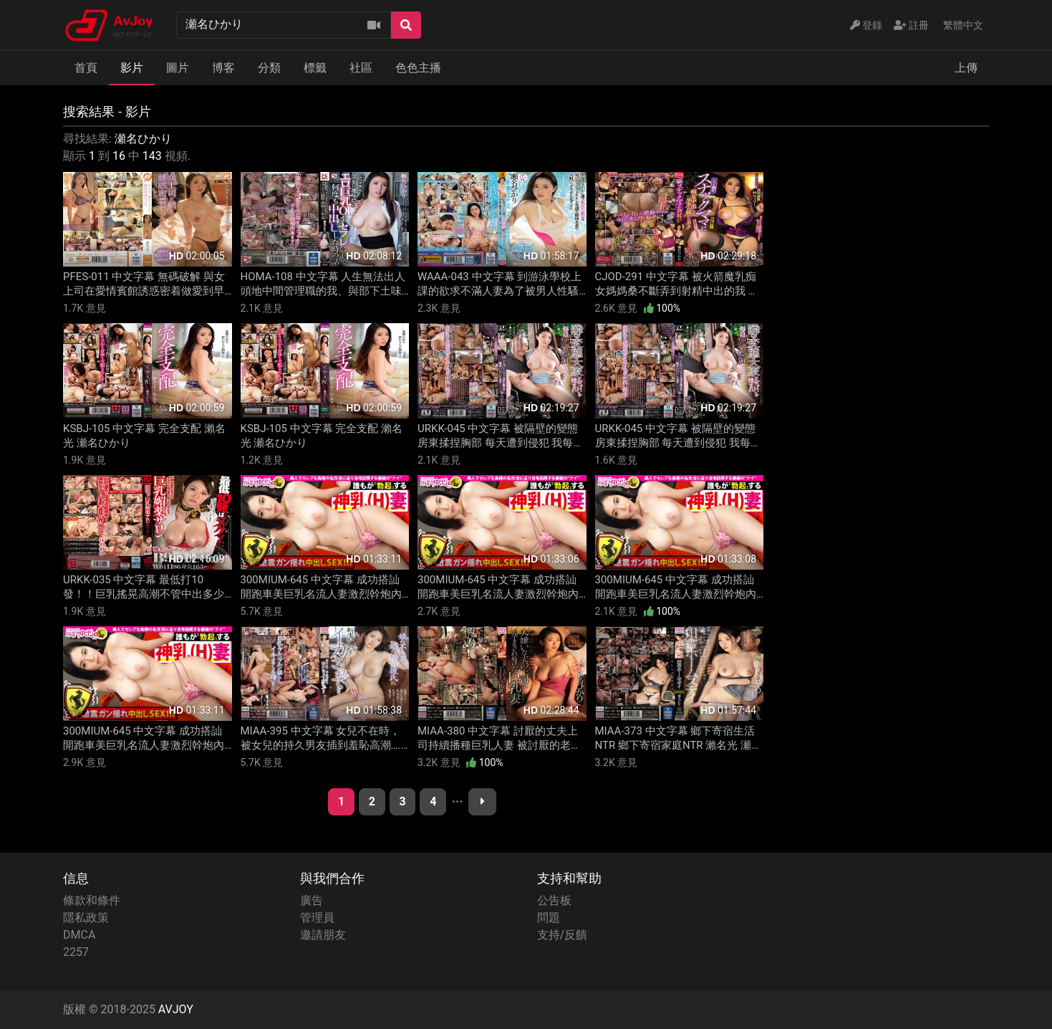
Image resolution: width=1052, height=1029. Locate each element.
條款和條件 (91, 900)
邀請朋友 (323, 935)
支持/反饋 (562, 935)
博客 (223, 68)
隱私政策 (86, 917)
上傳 (966, 68)
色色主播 (418, 68)
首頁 (85, 68)
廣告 (311, 900)
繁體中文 (963, 25)
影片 (131, 68)
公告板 (554, 900)
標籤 (315, 68)
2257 (76, 952)
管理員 (317, 917)
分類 (269, 68)
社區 (360, 68)
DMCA (79, 935)
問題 (548, 917)
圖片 (177, 68)
